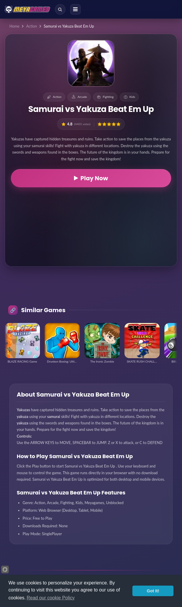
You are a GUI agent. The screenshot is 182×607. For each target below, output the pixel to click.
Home (14, 26)
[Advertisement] (91, 226)
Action (31, 26)
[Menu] (75, 9)
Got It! (153, 591)
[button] (100, 124)
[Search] (60, 9)
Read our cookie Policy (51, 597)
